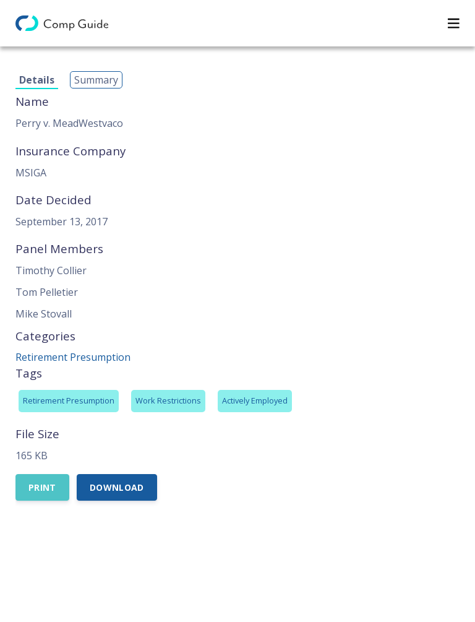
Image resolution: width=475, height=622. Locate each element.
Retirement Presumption (73, 357)
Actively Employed (255, 400)
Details (36, 80)
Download (117, 487)
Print (42, 487)
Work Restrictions (168, 400)
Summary (96, 80)
